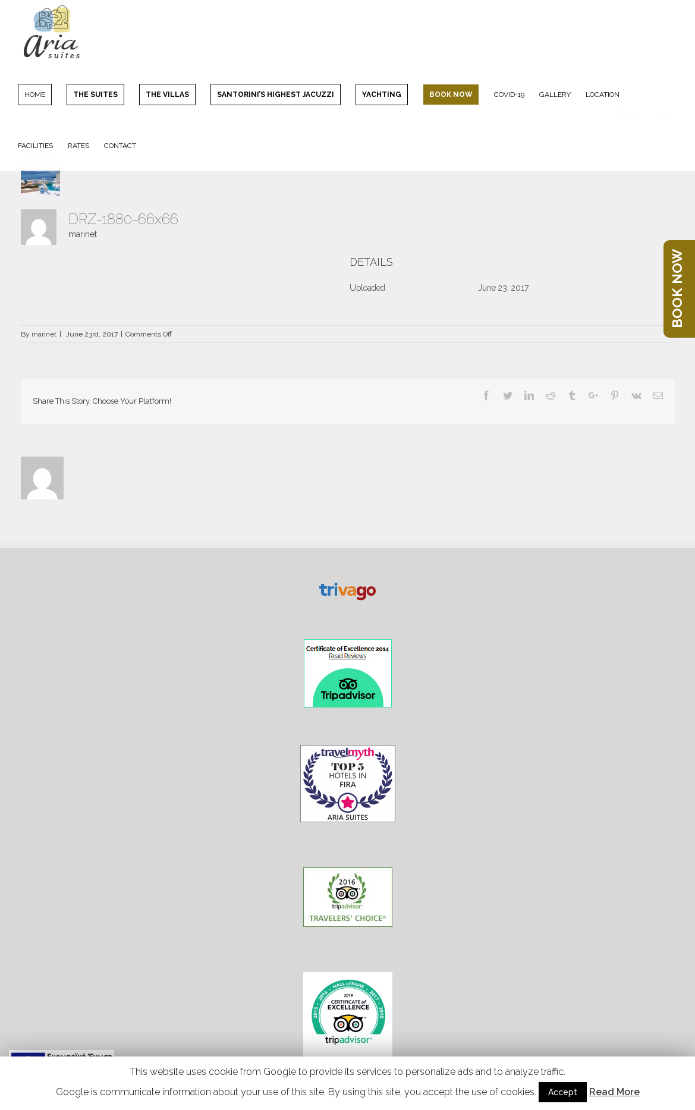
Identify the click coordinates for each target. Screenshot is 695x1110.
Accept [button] (562, 1092)
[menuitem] (42, 94)
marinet (82, 234)
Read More (614, 1092)
